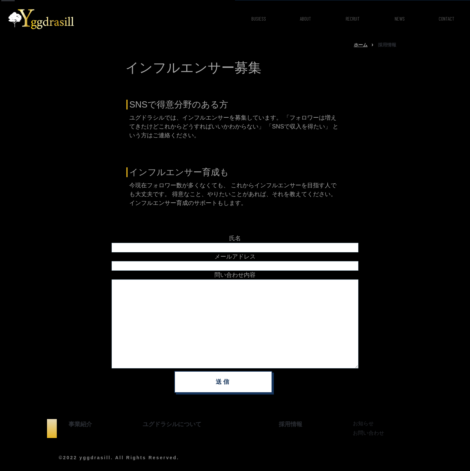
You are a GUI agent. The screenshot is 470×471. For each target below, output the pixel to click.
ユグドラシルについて (172, 424)
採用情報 (290, 424)
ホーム (361, 44)
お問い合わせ (368, 433)
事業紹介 (80, 424)
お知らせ (363, 423)
